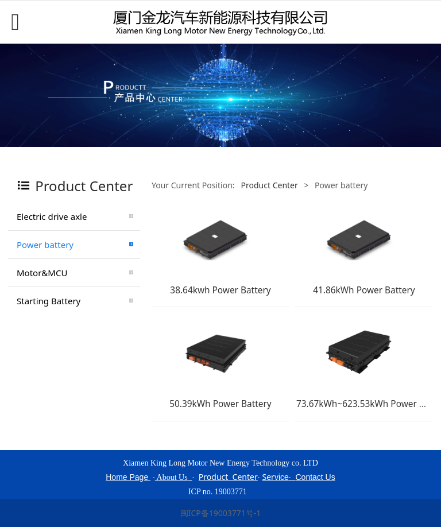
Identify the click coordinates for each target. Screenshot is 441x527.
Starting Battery (48, 301)
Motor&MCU (42, 272)
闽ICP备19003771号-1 (220, 512)
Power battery (45, 244)
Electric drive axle (52, 216)
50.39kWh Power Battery (220, 404)
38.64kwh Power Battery (220, 290)
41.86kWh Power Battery (364, 290)
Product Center (268, 185)
